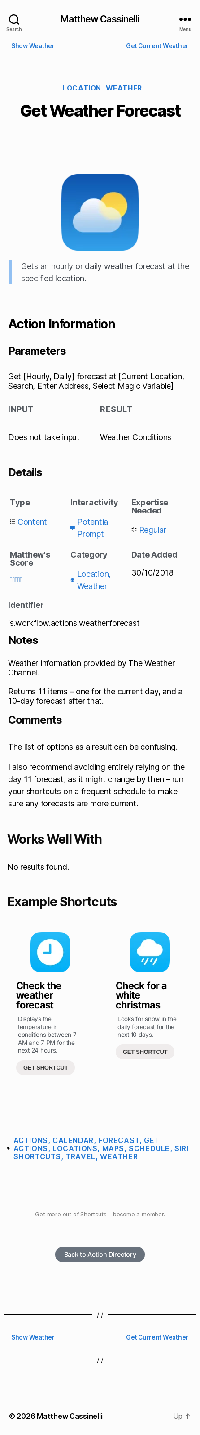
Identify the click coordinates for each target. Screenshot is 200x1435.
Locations (74, 1148)
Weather (124, 88)
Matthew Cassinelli (100, 19)
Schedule (149, 1148)
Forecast (118, 1140)
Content (32, 521)
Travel (80, 1156)
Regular (152, 530)
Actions (30, 1140)
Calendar (73, 1140)
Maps (113, 1148)
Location (81, 88)
